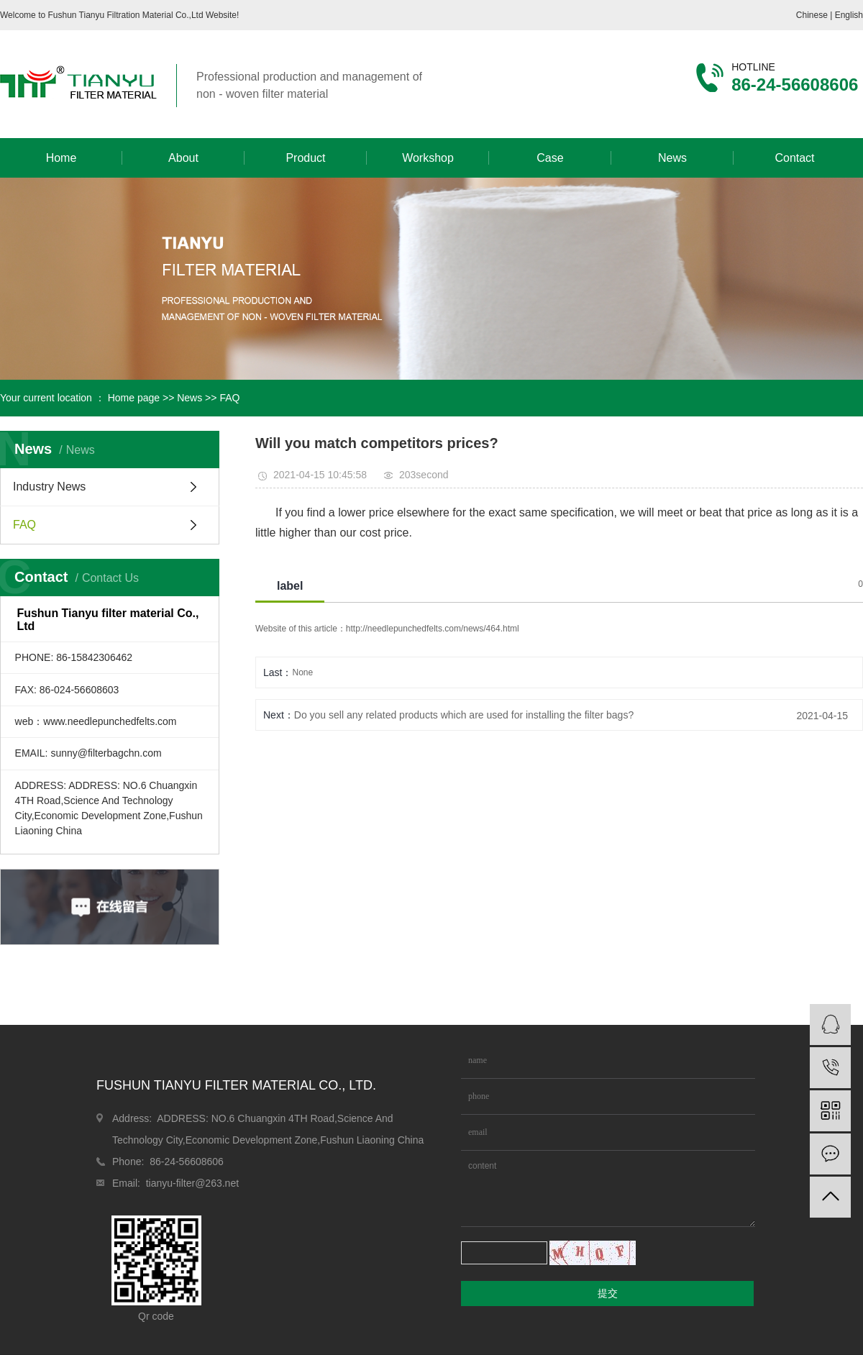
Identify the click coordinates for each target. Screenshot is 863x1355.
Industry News (49, 486)
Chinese (813, 15)
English (849, 15)
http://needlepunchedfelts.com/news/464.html (432, 629)
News (672, 158)
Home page (134, 397)
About (183, 158)
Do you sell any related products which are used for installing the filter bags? (464, 715)
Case (549, 158)
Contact (794, 158)
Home (61, 158)
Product (305, 158)
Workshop (428, 158)
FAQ (229, 397)
